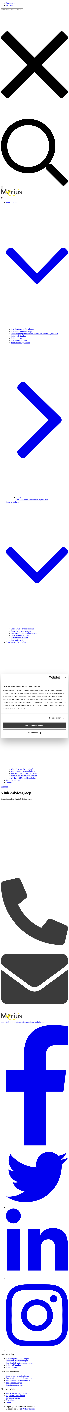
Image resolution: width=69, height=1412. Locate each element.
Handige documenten (19, 638)
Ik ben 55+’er (16, 338)
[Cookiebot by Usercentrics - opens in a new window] (49, 677)
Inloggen (4, 787)
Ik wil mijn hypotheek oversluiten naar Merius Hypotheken (34, 334)
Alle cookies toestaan (34, 725)
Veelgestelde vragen (14, 780)
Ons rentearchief (17, 640)
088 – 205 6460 (7, 1022)
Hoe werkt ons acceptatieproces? (24, 773)
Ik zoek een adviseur (19, 340)
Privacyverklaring (13, 1398)
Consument (10, 3)
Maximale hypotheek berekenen (23, 633)
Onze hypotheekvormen (20, 635)
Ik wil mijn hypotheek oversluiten (19, 1363)
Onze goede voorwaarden (21, 631)
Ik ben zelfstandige (18, 336)
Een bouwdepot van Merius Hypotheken (32, 500)
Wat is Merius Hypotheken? (22, 769)
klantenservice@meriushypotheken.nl (29, 1022)
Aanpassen (34, 733)
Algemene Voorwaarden (15, 1396)
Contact (9, 782)
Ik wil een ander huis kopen (22, 331)
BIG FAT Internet (28, 1409)
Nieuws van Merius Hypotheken (24, 776)
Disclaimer (10, 1400)
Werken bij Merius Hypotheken (23, 778)
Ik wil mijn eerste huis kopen (22, 329)
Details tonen (55, 718)
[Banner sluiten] (65, 678)
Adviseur (9, 5)
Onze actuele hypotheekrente (22, 629)
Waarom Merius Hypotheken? (23, 771)
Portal (18, 497)
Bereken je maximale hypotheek (19, 1378)
